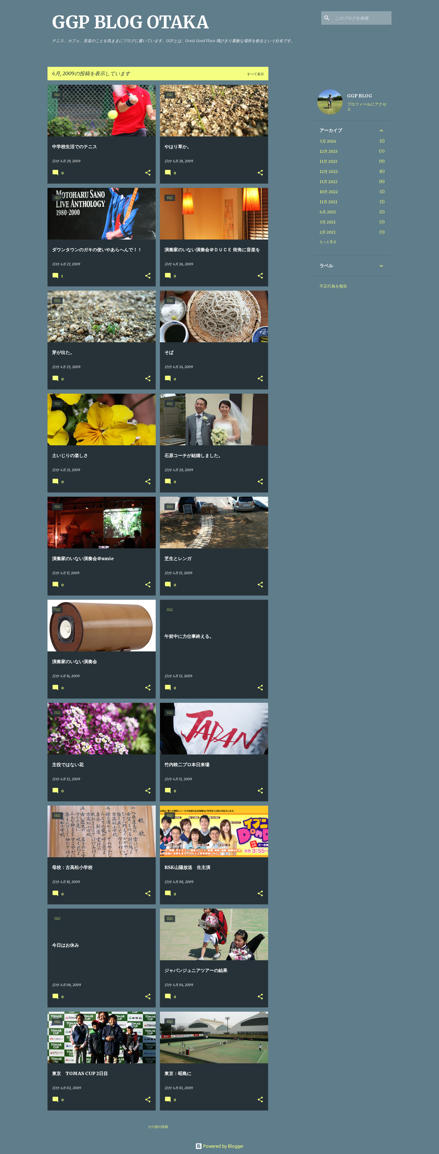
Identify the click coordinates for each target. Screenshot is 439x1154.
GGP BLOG (359, 96)
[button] (147, 173)
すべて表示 (255, 74)
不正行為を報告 (333, 286)
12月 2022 (329, 171)
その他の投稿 (158, 1126)
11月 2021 (328, 201)
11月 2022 (329, 181)
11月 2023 (328, 161)
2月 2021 (328, 232)
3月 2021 (328, 222)
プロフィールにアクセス (366, 106)
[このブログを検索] (362, 18)
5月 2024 (328, 141)
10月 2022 (329, 191)
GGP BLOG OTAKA (130, 22)
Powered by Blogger (219, 1146)
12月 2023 (329, 151)
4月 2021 (328, 212)
